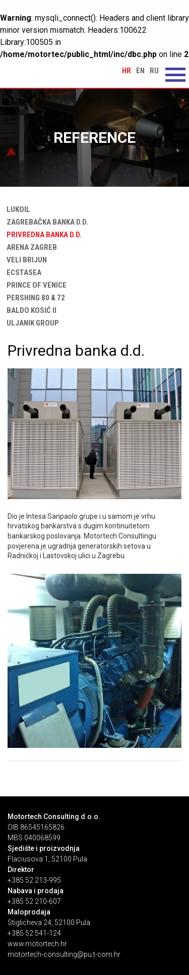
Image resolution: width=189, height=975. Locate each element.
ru (154, 70)
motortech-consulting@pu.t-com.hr (64, 954)
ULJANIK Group (31, 323)
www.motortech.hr (37, 944)
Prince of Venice (35, 285)
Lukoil (16, 209)
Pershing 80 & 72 (34, 297)
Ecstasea (22, 272)
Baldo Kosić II (29, 310)
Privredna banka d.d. (42, 234)
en (140, 70)
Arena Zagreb (30, 247)
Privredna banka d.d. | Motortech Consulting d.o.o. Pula (47, 74)
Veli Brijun (25, 259)
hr (126, 70)
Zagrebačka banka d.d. (45, 222)
